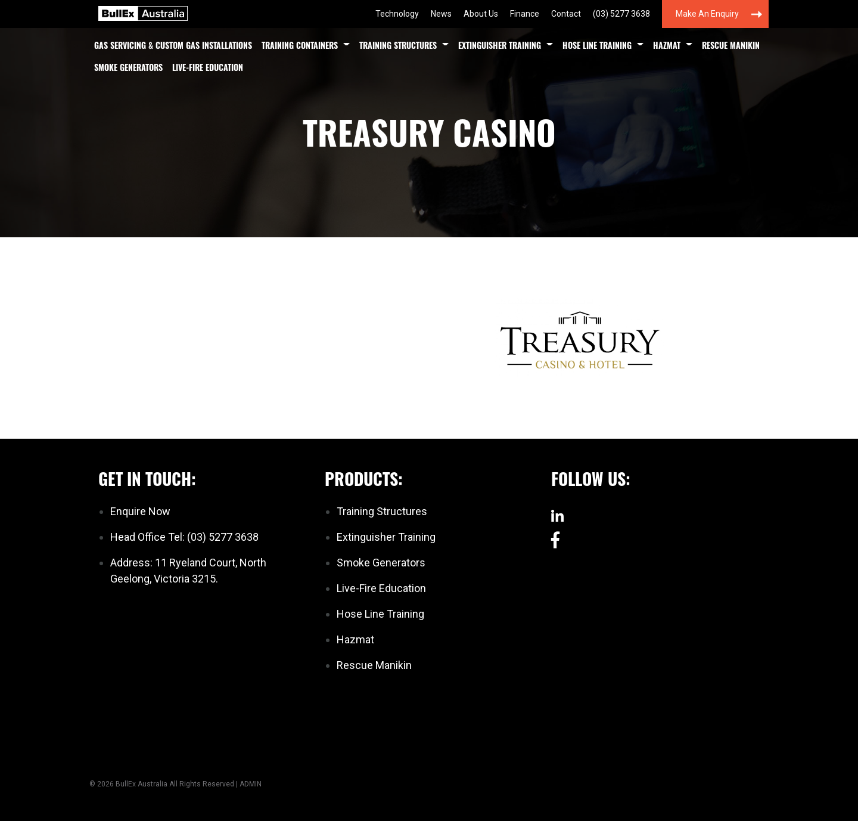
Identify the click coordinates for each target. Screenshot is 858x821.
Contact (566, 13)
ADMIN (251, 784)
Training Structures (398, 45)
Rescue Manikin (731, 45)
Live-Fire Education (207, 67)
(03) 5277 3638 (621, 13)
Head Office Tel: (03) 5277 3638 (184, 537)
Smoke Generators (128, 67)
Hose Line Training (597, 45)
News (441, 13)
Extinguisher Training (499, 45)
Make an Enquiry (707, 13)
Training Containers (300, 45)
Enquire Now (140, 511)
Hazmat (666, 45)
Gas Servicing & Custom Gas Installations (173, 45)
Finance (524, 13)
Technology (397, 13)
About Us (481, 13)
